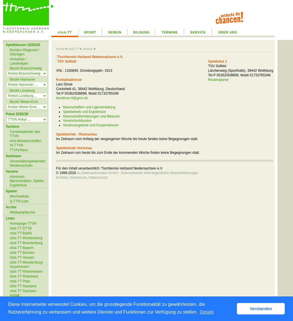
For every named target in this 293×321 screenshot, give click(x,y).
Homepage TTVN (23, 224)
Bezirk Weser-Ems (24, 102)
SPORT (90, 32)
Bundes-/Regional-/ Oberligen (24, 52)
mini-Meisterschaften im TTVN (25, 143)
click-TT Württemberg (26, 238)
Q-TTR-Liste (19, 201)
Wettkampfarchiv (22, 212)
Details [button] (207, 312)
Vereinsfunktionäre (77, 121)
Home (60, 49)
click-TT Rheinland (24, 276)
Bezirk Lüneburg (22, 91)
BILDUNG (141, 32)
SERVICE (198, 32)
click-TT (65, 32)
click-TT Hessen (22, 258)
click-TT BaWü (21, 233)
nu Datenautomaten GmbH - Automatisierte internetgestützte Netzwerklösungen (137, 173)
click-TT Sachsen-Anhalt (23, 293)
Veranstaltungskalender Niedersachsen (27, 163)
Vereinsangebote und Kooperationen (91, 125)
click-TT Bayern (21, 248)
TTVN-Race (19, 150)
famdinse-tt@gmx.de (72, 98)
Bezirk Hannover (22, 79)
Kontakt (62, 178)
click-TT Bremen (22, 253)
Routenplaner (218, 80)
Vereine (87, 49)
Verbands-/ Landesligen (19, 61)
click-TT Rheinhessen (26, 272)
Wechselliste (19, 196)
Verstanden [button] (261, 308)
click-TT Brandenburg (26, 243)
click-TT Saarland (23, 286)
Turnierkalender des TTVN (25, 134)
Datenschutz (98, 178)
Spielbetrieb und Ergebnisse (84, 112)
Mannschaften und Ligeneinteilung (89, 107)
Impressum (78, 178)
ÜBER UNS (227, 32)
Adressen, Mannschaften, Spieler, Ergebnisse (27, 181)
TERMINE (170, 32)
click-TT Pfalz (20, 281)
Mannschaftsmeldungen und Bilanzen (91, 116)
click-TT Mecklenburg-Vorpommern (26, 264)
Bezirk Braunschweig (26, 68)
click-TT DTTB (20, 228)
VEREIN (115, 32)
